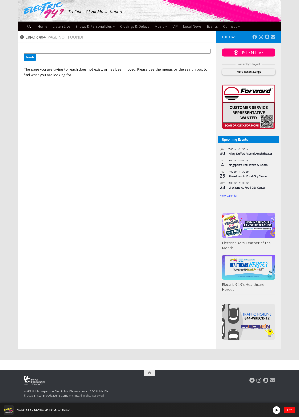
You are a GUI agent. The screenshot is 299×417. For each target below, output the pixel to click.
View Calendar (228, 195)
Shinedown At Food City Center (247, 176)
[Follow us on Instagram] (261, 37)
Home (42, 26)
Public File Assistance (74, 391)
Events (212, 26)
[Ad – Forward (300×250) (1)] (248, 128)
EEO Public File (99, 391)
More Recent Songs (248, 72)
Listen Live (61, 26)
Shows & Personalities (94, 26)
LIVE (289, 410)
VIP (175, 26)
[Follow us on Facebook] (254, 37)
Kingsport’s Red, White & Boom (248, 165)
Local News (192, 26)
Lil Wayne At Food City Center (246, 187)
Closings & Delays (134, 26)
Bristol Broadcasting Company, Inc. (56, 395)
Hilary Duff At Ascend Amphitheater (250, 153)
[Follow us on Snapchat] (267, 37)
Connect (230, 26)
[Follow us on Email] (273, 37)
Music (159, 26)
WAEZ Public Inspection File (41, 391)
